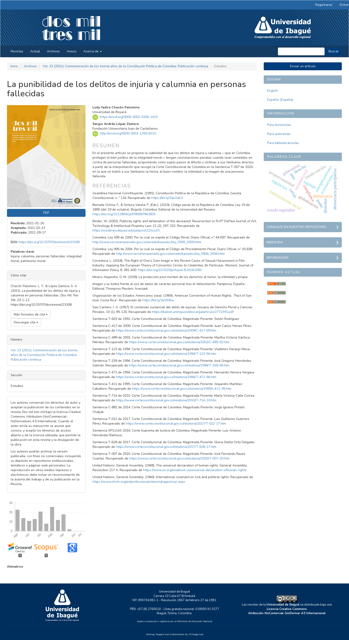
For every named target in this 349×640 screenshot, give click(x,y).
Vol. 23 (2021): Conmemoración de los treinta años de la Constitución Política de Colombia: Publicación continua (125, 66)
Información (277, 257)
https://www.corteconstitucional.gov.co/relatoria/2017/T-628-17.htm (166, 447)
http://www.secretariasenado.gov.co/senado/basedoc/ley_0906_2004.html (170, 253)
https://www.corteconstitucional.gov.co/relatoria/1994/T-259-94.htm (179, 365)
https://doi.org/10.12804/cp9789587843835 (123, 214)
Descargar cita (26, 322)
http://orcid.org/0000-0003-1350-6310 (128, 133)
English (272, 90)
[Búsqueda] (301, 51)
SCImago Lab (196, 634)
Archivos (53, 51)
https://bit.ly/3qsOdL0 (167, 198)
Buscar (334, 51)
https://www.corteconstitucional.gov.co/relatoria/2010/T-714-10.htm (166, 400)
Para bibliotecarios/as (283, 143)
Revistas (17, 51)
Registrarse (323, 5)
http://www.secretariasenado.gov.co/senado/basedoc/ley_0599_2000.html (146, 242)
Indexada (275, 242)
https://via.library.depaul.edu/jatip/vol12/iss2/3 (126, 230)
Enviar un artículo (303, 66)
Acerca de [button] (92, 51)
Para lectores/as (279, 125)
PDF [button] (46, 213)
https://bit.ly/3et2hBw (158, 300)
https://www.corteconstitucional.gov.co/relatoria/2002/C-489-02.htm (179, 342)
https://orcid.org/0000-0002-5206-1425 (129, 117)
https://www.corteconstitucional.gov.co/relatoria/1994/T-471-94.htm (166, 377)
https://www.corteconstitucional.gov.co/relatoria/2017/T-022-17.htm (176, 423)
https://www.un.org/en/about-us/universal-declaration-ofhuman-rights (195, 470)
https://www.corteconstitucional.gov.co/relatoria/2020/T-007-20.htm (179, 458)
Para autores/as (278, 134)
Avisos (71, 51)
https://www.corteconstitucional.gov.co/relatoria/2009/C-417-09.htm (166, 330)
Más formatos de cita (31, 314)
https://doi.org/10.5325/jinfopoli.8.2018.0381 (170, 270)
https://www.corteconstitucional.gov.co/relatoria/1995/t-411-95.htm (181, 388)
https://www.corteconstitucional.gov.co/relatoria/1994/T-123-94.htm (166, 354)
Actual (35, 51)
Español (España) (280, 99)
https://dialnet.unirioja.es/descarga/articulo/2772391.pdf (193, 312)
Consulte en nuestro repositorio (296, 227)
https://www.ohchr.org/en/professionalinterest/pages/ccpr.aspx (138, 481)
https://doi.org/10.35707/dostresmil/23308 (49, 242)
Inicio (14, 66)
